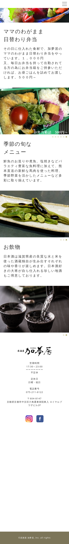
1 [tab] (52, 136)
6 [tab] (66, 136)
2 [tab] (55, 136)
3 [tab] (58, 136)
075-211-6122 (34, 392)
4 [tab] (60, 136)
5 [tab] (63, 136)
